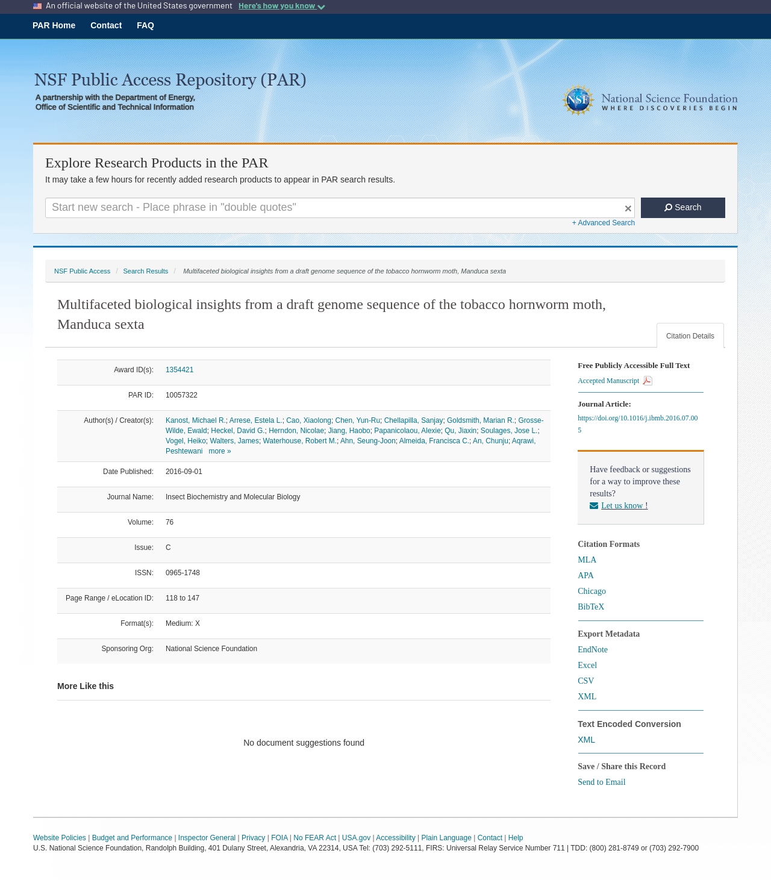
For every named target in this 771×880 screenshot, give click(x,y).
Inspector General (207, 838)
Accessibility (395, 838)
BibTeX (591, 606)
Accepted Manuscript (615, 380)
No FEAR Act (314, 838)
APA (586, 575)
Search (682, 207)
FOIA (279, 838)
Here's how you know (282, 5)
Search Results (145, 271)
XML (587, 696)
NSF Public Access (82, 271)
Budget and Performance (132, 838)
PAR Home (54, 25)
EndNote (593, 649)
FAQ (145, 25)
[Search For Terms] (340, 208)
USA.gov (356, 838)
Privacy (253, 838)
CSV (586, 680)
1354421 (179, 370)
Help (515, 838)
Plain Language (446, 838)
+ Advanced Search (603, 223)
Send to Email (601, 782)
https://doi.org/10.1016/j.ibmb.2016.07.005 (638, 424)
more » (219, 451)
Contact (106, 25)
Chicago (592, 591)
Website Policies (59, 838)
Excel (587, 665)
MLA (587, 559)
